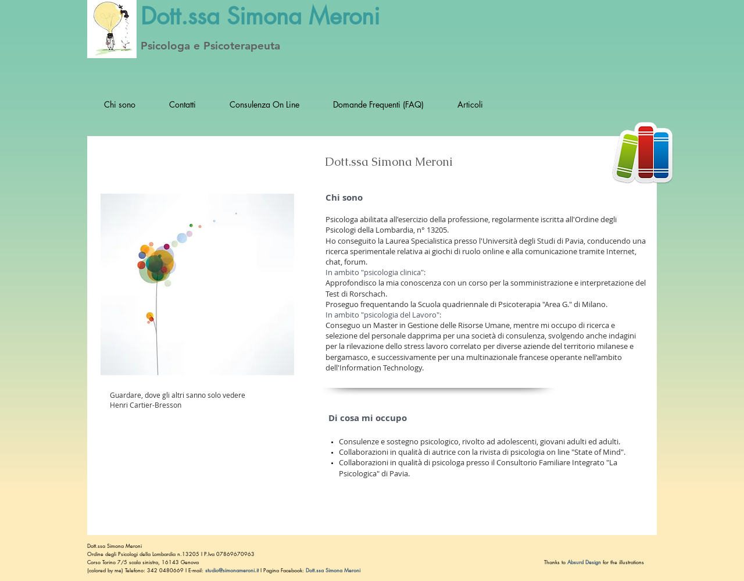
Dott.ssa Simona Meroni (115, 545)
